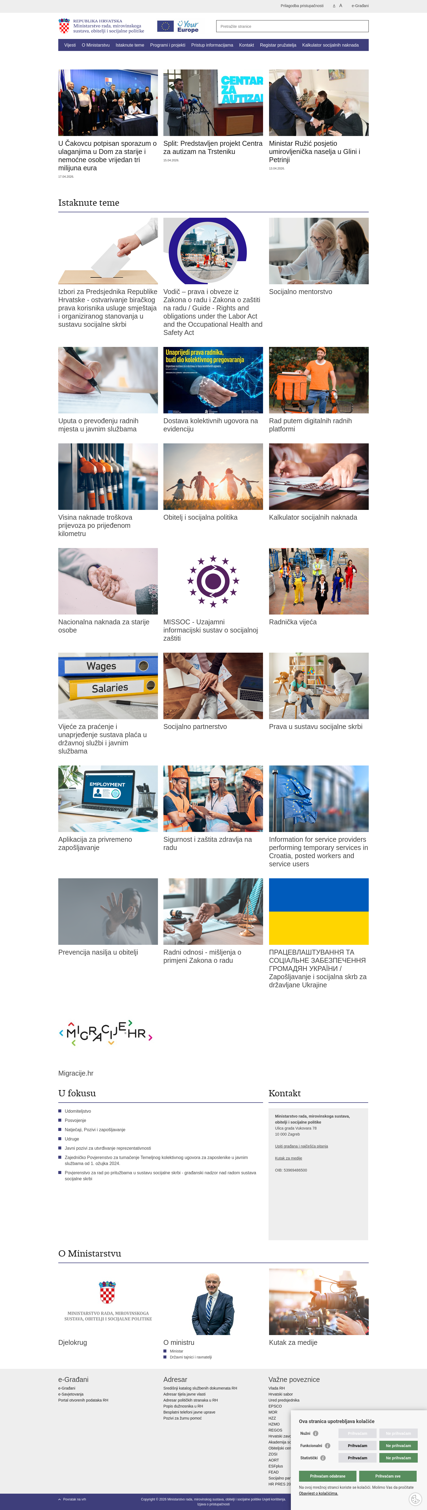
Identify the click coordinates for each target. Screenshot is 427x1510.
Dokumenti (74, 57)
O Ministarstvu (95, 45)
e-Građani (360, 6)
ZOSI (273, 1454)
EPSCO (275, 1406)
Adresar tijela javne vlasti (184, 1394)
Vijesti (70, 45)
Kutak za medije (288, 1158)
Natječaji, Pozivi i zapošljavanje (95, 1129)
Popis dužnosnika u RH (183, 1406)
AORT (274, 1460)
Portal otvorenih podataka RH (83, 1400)
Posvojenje (75, 1120)
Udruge (72, 1139)
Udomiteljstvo (78, 1111)
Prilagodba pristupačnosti (302, 6)
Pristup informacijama (212, 45)
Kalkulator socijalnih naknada (330, 45)
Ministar (176, 1351)
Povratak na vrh (74, 1499)
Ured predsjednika (284, 1400)
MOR (273, 1412)
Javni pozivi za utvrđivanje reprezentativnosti (108, 1148)
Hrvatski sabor (281, 1394)
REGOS (275, 1430)
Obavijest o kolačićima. (318, 1493)
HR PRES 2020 (282, 1484)
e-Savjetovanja (71, 1394)
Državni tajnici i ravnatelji (191, 1357)
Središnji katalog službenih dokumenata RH (200, 1388)
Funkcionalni (311, 1446)
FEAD (274, 1472)
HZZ (272, 1418)
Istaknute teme (130, 45)
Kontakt (246, 45)
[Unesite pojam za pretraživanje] (286, 26)
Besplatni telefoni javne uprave (189, 1412)
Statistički (309, 1458)
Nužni (305, 1433)
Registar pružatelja (278, 45)
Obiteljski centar (282, 1448)
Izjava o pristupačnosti (213, 1504)
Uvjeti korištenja (273, 1499)
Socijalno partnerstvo (286, 1478)
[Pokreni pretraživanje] (362, 26)
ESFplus (276, 1466)
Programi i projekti (167, 45)
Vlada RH (277, 1388)
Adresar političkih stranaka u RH (190, 1400)
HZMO (274, 1424)
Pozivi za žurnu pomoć (182, 1418)
